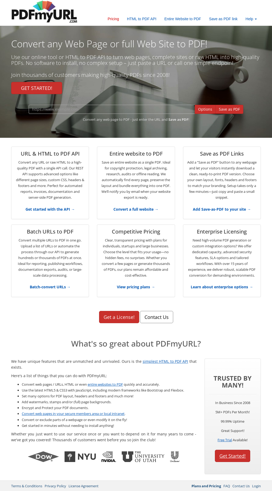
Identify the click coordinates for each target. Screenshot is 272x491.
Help (251, 19)
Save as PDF (229, 109)
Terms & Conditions (26, 486)
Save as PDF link (223, 19)
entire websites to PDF (105, 384)
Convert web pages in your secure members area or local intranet (73, 413)
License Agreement (84, 486)
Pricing (113, 19)
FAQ (226, 486)
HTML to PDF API (141, 19)
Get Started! (232, 456)
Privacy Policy (55, 486)
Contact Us (156, 317)
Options (205, 109)
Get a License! (119, 317)
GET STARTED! (37, 88)
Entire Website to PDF (182, 19)
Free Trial (225, 440)
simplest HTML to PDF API (165, 361)
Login (256, 486)
